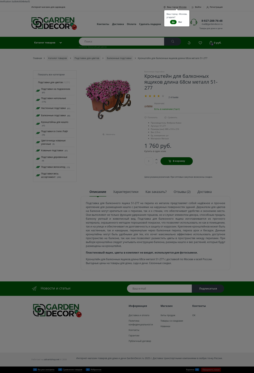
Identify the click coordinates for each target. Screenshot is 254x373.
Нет (180, 22)
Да (173, 22)
